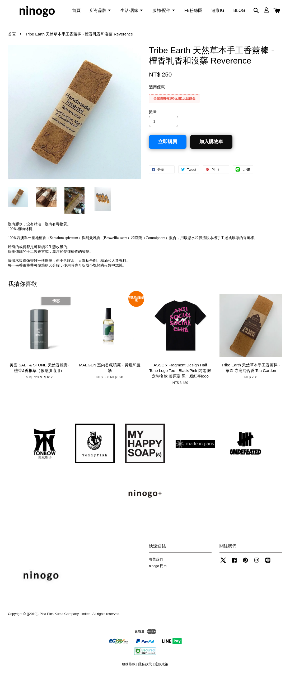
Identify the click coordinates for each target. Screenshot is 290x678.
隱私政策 (145, 667)
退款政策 (161, 667)
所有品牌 (100, 11)
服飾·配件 (163, 11)
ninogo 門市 (158, 569)
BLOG (239, 11)
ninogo (37, 11)
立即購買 (167, 144)
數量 (153, 115)
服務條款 (128, 667)
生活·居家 (131, 11)
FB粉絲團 (193, 11)
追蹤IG (217, 11)
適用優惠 (157, 90)
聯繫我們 (156, 562)
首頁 (76, 11)
